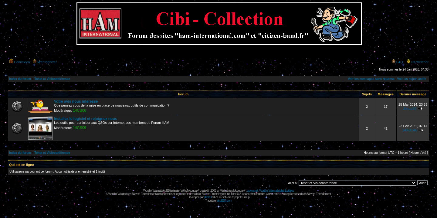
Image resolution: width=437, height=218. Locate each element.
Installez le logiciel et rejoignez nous (85, 119)
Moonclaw (238, 190)
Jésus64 (410, 109)
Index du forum (20, 79)
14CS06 (79, 110)
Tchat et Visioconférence (52, 79)
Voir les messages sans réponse (371, 79)
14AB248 (409, 130)
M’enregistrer (47, 62)
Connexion (22, 62)
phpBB (208, 197)
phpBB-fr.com (224, 200)
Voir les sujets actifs (411, 79)
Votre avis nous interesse (76, 101)
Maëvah (224, 190)
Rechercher (420, 62)
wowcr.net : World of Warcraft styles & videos (270, 190)
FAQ (399, 62)
